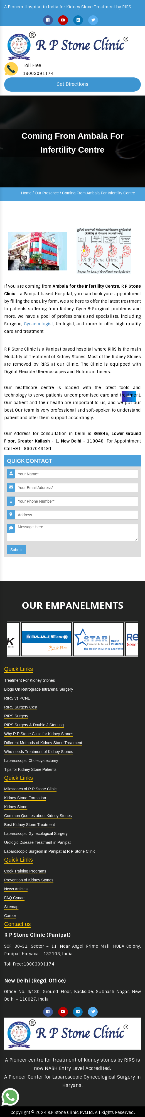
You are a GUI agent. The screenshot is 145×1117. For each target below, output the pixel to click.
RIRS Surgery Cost (20, 707)
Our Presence (47, 193)
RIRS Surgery (16, 716)
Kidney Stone (15, 807)
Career (10, 915)
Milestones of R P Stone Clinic (30, 789)
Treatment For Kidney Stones (29, 680)
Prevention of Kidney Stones (28, 880)
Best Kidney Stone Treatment (29, 824)
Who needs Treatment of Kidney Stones (38, 751)
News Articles (16, 889)
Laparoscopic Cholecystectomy (31, 760)
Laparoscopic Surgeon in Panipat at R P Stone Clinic (49, 851)
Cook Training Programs (25, 871)
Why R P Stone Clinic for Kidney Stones (38, 734)
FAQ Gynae (14, 898)
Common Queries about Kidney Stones (38, 815)
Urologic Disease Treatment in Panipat (37, 842)
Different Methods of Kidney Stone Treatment (43, 742)
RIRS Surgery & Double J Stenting (34, 725)
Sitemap (11, 907)
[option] (47, 639)
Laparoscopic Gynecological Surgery (36, 833)
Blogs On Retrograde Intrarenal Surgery (38, 689)
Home (26, 193)
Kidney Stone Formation (25, 798)
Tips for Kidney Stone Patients (30, 769)
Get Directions (72, 84)
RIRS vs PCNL (17, 698)
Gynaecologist (38, 324)
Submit (16, 549)
